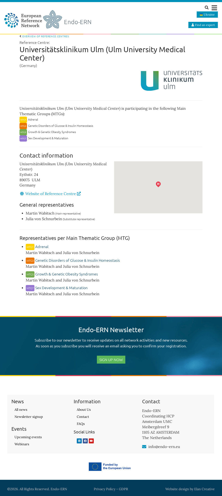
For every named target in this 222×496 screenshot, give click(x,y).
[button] (214, 7)
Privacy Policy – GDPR (111, 489)
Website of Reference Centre (53, 193)
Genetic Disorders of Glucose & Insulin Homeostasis (73, 260)
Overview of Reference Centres (44, 36)
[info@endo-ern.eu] (144, 447)
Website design (177, 489)
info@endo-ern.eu (164, 446)
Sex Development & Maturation (57, 287)
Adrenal (37, 246)
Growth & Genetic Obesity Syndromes (62, 273)
